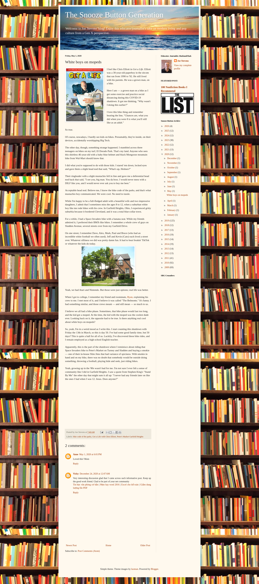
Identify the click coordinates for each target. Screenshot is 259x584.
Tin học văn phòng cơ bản (85, 484)
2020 (167, 154)
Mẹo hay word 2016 (109, 484)
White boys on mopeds (177, 195)
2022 (167, 145)
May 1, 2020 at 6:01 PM (90, 454)
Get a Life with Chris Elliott (104, 436)
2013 (167, 248)
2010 (167, 263)
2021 (167, 149)
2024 (167, 135)
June (169, 186)
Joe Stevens (183, 61)
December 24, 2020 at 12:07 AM (95, 473)
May (169, 191)
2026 (167, 126)
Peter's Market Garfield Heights (130, 436)
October (171, 167)
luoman (134, 569)
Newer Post (71, 545)
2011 (167, 258)
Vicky (76, 473)
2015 (167, 239)
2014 (167, 244)
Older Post (145, 545)
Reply (75, 463)
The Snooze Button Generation (114, 14)
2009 (167, 267)
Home (108, 545)
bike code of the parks (82, 436)
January (171, 215)
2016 (167, 234)
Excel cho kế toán (130, 484)
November (172, 163)
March (170, 205)
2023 (167, 140)
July (169, 181)
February (171, 210)
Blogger (154, 569)
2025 (167, 131)
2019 (167, 220)
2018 (167, 225)
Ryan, (130, 297)
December (172, 158)
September (172, 172)
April (170, 201)
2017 (167, 230)
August (170, 177)
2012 (167, 253)
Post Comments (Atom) (89, 551)
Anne (75, 454)
